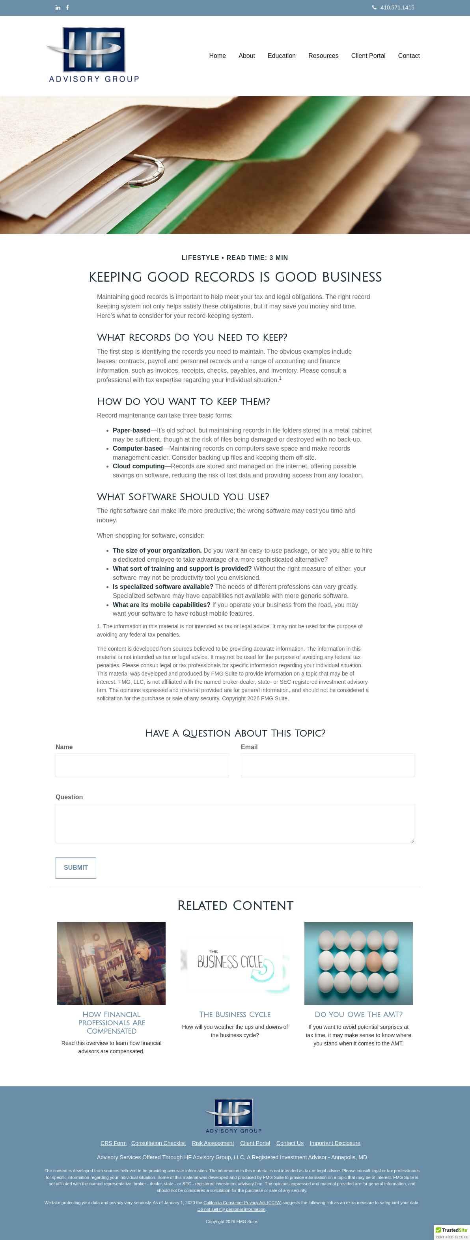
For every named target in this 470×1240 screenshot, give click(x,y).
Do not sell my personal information (231, 1209)
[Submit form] (76, 868)
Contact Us (290, 1143)
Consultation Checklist (158, 1143)
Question (69, 797)
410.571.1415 (393, 7)
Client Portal (255, 1143)
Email (249, 747)
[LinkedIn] (58, 7)
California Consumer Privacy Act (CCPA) (242, 1202)
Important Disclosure (335, 1143)
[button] (246, 55)
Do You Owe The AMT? (359, 1015)
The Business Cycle (234, 1015)
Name (64, 747)
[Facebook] (67, 7)
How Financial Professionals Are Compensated (111, 1023)
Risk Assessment (213, 1143)
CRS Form (114, 1143)
